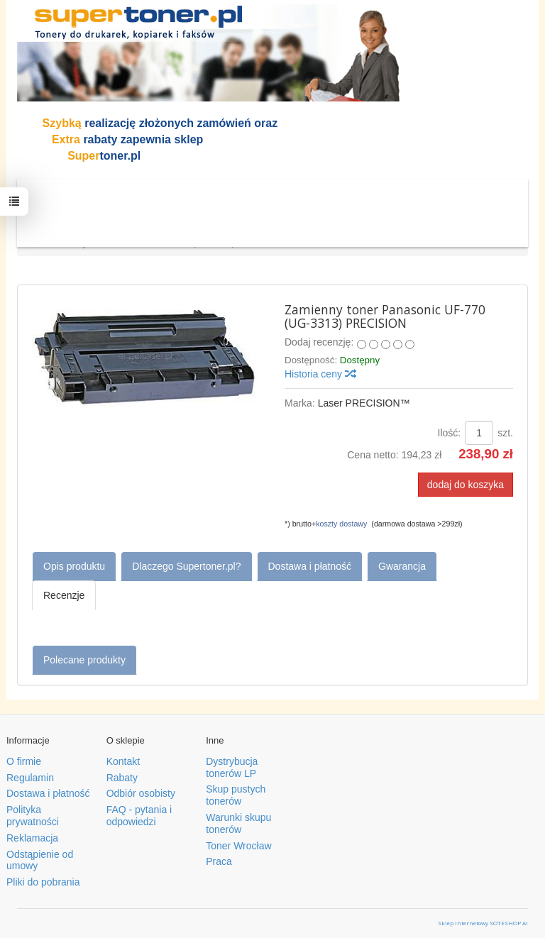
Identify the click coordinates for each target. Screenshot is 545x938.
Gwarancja (402, 566)
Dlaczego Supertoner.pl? (186, 566)
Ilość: (449, 432)
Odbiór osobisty (140, 793)
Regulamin (30, 777)
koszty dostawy (341, 523)
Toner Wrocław (238, 845)
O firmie (23, 761)
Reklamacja (32, 838)
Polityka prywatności (32, 815)
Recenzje (63, 595)
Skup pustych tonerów (235, 795)
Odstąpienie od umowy (39, 860)
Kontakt (123, 761)
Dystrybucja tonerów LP (232, 767)
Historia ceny (320, 374)
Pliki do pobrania (43, 882)
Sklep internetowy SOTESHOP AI (483, 923)
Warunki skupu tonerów (238, 823)
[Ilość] (479, 433)
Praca (219, 861)
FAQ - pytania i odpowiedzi (139, 815)
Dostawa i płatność (310, 566)
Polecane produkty (84, 660)
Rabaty (122, 777)
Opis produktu (74, 566)
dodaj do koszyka (465, 484)
